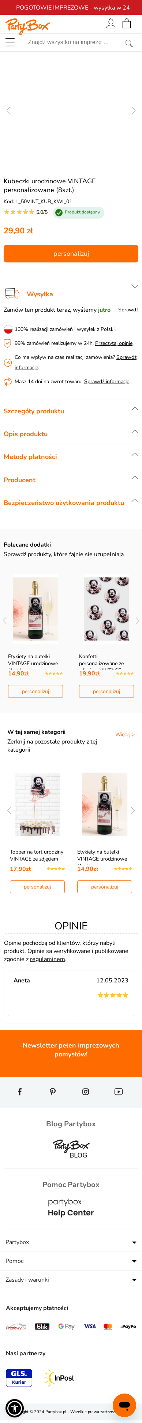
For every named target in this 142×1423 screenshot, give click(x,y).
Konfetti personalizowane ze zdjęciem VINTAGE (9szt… (101, 667)
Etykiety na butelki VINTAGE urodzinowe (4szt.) (33, 663)
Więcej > (125, 734)
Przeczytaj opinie (113, 343)
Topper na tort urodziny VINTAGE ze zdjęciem (36, 855)
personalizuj (71, 253)
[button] (14, 1408)
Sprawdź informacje (106, 381)
